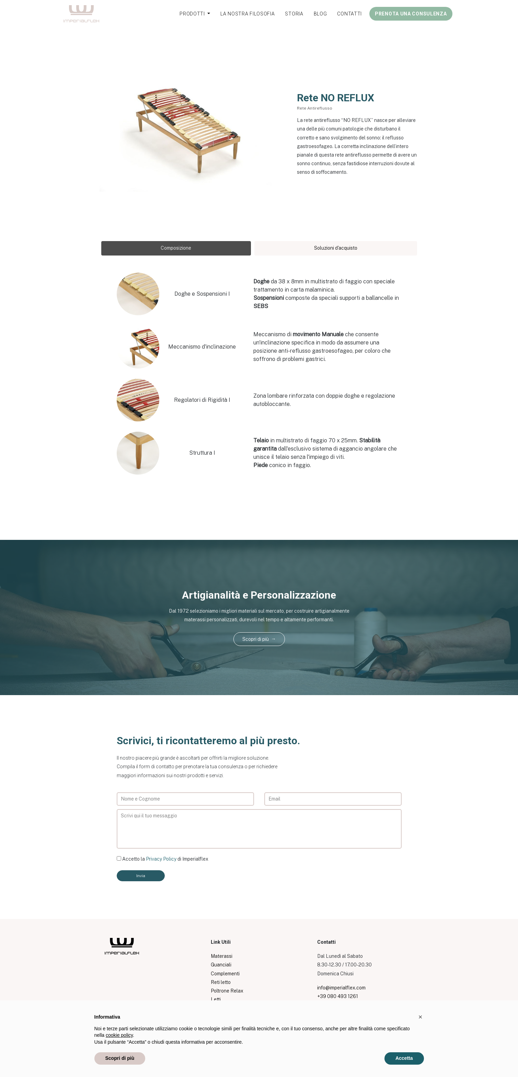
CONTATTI (349, 13)
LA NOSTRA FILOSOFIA (247, 13)
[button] (420, 1016)
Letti (216, 999)
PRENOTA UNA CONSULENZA (411, 13)
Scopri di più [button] (120, 1058)
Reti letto (221, 982)
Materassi (221, 956)
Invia (140, 875)
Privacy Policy (161, 859)
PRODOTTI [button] (193, 13)
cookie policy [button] (119, 1035)
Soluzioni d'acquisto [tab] (335, 248)
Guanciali (221, 964)
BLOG (320, 13)
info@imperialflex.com (341, 987)
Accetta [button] (404, 1058)
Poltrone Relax (227, 991)
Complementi (225, 973)
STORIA (294, 13)
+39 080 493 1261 (337, 996)
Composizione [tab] (176, 248)
